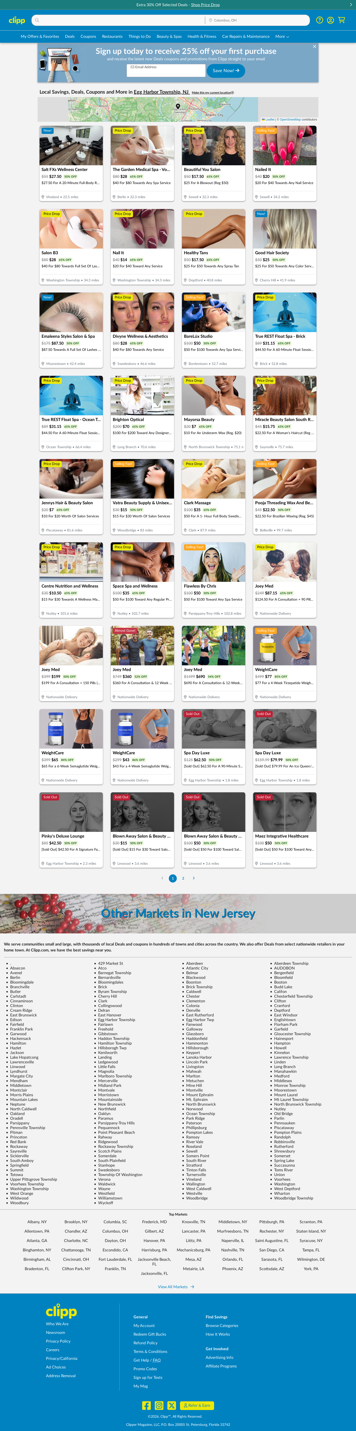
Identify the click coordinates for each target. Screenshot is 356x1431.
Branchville (17, 987)
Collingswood (108, 1006)
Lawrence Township (289, 1057)
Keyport (191, 1053)
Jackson (15, 1053)
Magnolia (104, 1071)
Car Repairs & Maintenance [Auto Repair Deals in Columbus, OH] (245, 37)
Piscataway (282, 1128)
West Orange (19, 1194)
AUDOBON (282, 968)
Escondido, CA (115, 1250)
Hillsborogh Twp (110, 1048)
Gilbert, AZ (154, 1231)
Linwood (15, 1067)
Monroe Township (288, 1086)
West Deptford (285, 1189)
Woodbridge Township (291, 1198)
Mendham (17, 1081)
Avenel (14, 973)
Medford (279, 1076)
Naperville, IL (233, 1241)
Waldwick (104, 1184)
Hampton (280, 1043)
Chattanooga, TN (76, 1250)
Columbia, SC (115, 1222)
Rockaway (17, 1147)
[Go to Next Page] (194, 878)
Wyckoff (103, 1203)
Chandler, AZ (76, 1231)
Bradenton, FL (37, 1269)
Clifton (278, 1001)
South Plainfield (110, 1161)
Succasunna (282, 1165)
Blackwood (193, 978)
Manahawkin (283, 1071)
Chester (191, 996)
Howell (278, 1048)
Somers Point (195, 1156)
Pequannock (107, 1128)
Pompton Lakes (197, 1133)
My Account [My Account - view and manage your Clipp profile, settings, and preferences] (144, 1326)
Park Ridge (193, 1118)
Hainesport (281, 1039)
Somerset (280, 1156)
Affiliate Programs (221, 1366)
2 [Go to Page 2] (183, 878)
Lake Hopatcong (22, 1057)
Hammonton (195, 1043)
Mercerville (106, 1081)
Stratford (192, 1165)
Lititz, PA (193, 1241)
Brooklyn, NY (76, 1222)
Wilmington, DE (311, 1260)
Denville (191, 1010)
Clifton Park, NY (76, 1269)
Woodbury (17, 1203)
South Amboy (20, 1161)
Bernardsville (107, 978)
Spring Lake (282, 1161)
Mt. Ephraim (195, 1100)
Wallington (193, 1184)
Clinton (14, 1006)
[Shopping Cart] (341, 20)
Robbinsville (282, 1142)
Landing (103, 1057)
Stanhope (104, 1165)
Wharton (280, 1194)
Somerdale (105, 1156)
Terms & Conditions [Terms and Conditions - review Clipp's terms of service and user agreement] (150, 1352)
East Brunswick (21, 1015)
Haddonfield (194, 1039)
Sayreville (16, 1151)
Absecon (15, 968)
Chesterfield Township (291, 996)
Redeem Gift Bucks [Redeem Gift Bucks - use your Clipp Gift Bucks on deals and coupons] (150, 1334)
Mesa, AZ (193, 1260)
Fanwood (192, 1025)
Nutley (278, 1109)
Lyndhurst (16, 1071)
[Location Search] (257, 20)
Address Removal (61, 1376)
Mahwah (191, 1071)
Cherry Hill (105, 996)
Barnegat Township (112, 973)
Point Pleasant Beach (114, 1133)
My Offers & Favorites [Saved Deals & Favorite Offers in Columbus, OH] (40, 37)
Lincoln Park (195, 1062)
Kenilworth (105, 1053)
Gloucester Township (290, 1034)
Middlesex (281, 1081)
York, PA (311, 1269)
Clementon (193, 1001)
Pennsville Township (25, 1128)
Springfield (17, 1165)
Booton (278, 982)
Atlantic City (195, 968)
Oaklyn (102, 1114)
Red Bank (16, 1142)
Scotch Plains (108, 1151)
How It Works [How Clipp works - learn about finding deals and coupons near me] (218, 1334)
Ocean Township (198, 1114)
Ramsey (191, 1137)
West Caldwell (196, 1189)
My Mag (141, 1386)
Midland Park (107, 1086)
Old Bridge (281, 1114)
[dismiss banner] (314, 47)
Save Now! (226, 70)
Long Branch (283, 1067)
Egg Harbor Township (114, 1020)
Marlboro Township (113, 1076)
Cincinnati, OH (76, 1260)
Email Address (143, 67)
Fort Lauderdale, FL (115, 1260)
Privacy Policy (58, 1341)
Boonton (191, 982)
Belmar (190, 973)
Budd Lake (281, 987)
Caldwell (191, 992)
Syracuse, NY (311, 1241)
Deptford (280, 1010)
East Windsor (284, 1015)
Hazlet (13, 1048)
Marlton (191, 1076)
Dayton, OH (115, 1241)
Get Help (141, 1360)
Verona (102, 1179)
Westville (192, 1194)
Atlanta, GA (37, 1241)
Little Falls (104, 1067)
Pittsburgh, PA (271, 1222)
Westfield (104, 1194)
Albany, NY (37, 1222)
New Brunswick (110, 1104)
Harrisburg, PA (154, 1250)
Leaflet (268, 119)
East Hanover (107, 1015)
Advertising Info (219, 1358)
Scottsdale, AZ (271, 1269)
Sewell (190, 1151)
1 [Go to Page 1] (173, 878)
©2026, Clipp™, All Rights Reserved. (175, 1416)
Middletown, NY (233, 1222)
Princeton (16, 1137)
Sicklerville (17, 1156)
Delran (102, 1010)
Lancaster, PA (193, 1231)
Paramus (103, 1118)
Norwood (192, 1109)
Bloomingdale (20, 982)
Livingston (193, 1067)
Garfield (279, 1029)
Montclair (16, 1090)
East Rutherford (198, 1015)
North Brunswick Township (295, 1104)
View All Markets (176, 1287)
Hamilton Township (113, 1043)
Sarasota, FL (272, 1260)
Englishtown (283, 1020)
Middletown (18, 1086)
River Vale (192, 1142)
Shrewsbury (282, 1151)
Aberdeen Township (289, 964)
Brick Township (197, 987)
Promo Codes (145, 1369)
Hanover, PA (154, 1241)
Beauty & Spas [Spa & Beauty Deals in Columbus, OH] (169, 37)
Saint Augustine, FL (272, 1241)
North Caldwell (21, 1109)
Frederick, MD (154, 1222)
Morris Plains (19, 1095)
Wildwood (17, 1198)
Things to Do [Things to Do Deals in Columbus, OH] (140, 37)
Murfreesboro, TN (232, 1231)
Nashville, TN (232, 1250)
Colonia (191, 1006)
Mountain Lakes (22, 1100)
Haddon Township (112, 1039)
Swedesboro (107, 1170)
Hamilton (16, 1043)
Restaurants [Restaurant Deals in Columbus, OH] (112, 37)
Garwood (16, 1034)
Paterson (192, 1123)
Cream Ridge (19, 1010)
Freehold (103, 1029)
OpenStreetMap (290, 119)
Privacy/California (61, 1359)
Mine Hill (192, 1086)
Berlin (13, 978)
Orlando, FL (232, 1260)
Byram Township (110, 992)
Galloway (192, 1029)
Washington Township (27, 1189)
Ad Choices (56, 1367)
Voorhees (280, 1179)
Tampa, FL (311, 1250)
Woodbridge (195, 1198)
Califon (278, 992)
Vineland (191, 1179)
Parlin (277, 1118)
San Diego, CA (271, 1250)
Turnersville (194, 1175)
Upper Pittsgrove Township (31, 1179)
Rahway (103, 1137)
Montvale (104, 1090)
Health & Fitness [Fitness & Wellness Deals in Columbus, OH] (202, 37)
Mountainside (108, 1100)
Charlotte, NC (76, 1241)
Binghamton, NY (37, 1250)
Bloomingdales (108, 982)
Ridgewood (106, 1142)
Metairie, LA (193, 1269)
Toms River (281, 1170)
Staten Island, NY (311, 1231)
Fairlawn (103, 1025)
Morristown (106, 1095)
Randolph (280, 1137)
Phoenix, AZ (232, 1269)
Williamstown (108, 1198)
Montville (192, 1090)
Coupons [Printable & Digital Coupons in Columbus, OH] (88, 37)
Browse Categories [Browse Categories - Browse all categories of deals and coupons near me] (222, 1326)
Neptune (15, 1104)
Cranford (280, 1006)
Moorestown (283, 1090)
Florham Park (283, 1025)
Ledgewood (106, 1062)
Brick (100, 987)
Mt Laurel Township (289, 1100)
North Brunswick (199, 1104)
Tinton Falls (194, 1170)
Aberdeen (192, 964)
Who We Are (57, 1324)
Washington (282, 1184)
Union (277, 1175)
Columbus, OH (115, 1231)
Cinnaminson (19, 1001)
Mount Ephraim (197, 1095)
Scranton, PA (311, 1222)
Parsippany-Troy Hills (114, 1123)
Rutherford (281, 1147)
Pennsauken (282, 1123)
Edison (14, 1020)
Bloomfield (281, 978)
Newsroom (55, 1333)
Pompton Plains (286, 1133)
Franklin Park (19, 1029)
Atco (100, 968)
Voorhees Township (25, 1184)
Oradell (14, 1118)
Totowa (14, 1175)
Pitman (14, 1133)
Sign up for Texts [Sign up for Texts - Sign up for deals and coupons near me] (148, 1378)
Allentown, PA (36, 1231)
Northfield (105, 1109)
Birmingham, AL (37, 1260)
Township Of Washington (118, 1175)
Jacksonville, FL (154, 1274)
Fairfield (15, 1025)
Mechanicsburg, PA (193, 1250)
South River (194, 1161)
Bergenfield (282, 973)
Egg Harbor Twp (198, 1020)
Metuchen (193, 1081)
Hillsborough (195, 1048)
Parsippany (17, 1123)
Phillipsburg (194, 1128)
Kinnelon (280, 1053)
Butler (13, 992)
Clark (100, 1001)
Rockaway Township (113, 1147)
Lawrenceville (20, 1062)
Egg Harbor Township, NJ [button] (162, 92)
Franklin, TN (115, 1269)
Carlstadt (16, 996)
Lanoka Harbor (197, 1057)
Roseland (192, 1147)
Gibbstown (105, 1034)
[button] (351, 5)
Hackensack (18, 1039)
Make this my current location (213, 92)
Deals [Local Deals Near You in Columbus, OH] (70, 37)
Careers (52, 1350)
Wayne (102, 1189)
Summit (14, 1170)
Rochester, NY (272, 1231)
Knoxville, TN (193, 1222)
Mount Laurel (284, 1095)
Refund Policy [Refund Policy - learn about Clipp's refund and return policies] (145, 1343)
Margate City (19, 1076)
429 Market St (108, 964)
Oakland (15, 1114)
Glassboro (193, 1034)
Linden (278, 1062)
